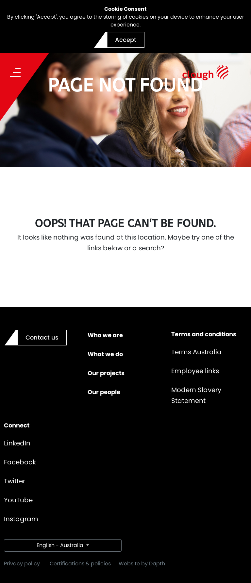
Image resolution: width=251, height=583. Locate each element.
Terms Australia (196, 352)
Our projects (106, 373)
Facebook (20, 462)
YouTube (18, 500)
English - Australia (61, 545)
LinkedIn (17, 443)
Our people (104, 392)
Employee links (195, 370)
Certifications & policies (80, 563)
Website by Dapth (142, 563)
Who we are (105, 335)
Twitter (14, 481)
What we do (105, 354)
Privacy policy (22, 563)
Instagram (21, 519)
